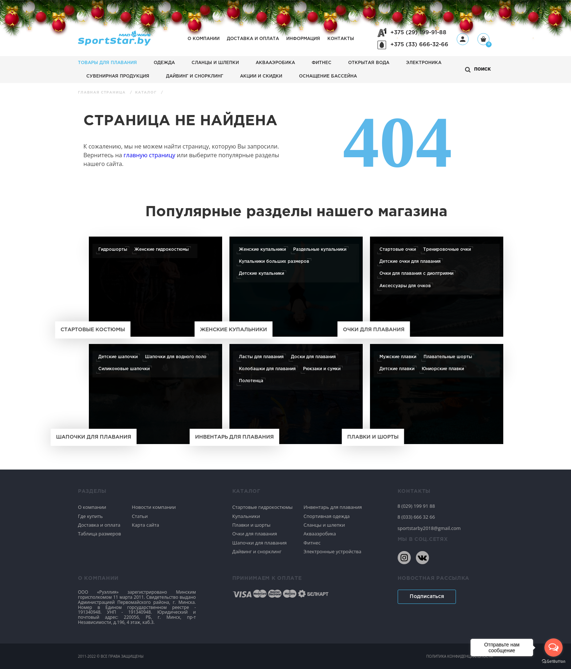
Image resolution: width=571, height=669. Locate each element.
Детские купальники (261, 274)
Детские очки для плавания (410, 262)
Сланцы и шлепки (215, 63)
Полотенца (251, 381)
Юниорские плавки (443, 369)
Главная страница (102, 92)
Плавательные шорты (448, 357)
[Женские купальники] (296, 287)
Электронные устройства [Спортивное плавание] (333, 551)
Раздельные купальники (319, 250)
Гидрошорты (112, 250)
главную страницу (149, 155)
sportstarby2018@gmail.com (429, 528)
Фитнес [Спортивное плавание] (312, 542)
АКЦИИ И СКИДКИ (261, 76)
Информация (303, 39)
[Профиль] (463, 39)
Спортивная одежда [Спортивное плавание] (327, 516)
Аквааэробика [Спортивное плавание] (320, 533)
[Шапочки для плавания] (155, 394)
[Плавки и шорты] (436, 394)
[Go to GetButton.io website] (553, 661)
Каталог (146, 92)
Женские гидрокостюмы (161, 250)
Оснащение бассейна (328, 76)
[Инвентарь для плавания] (296, 394)
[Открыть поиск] (478, 70)
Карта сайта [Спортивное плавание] (145, 525)
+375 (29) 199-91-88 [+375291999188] (418, 32)
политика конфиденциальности (459, 656)
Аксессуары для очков (405, 286)
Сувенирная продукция (117, 76)
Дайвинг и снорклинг (194, 76)
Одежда (164, 63)
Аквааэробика (275, 63)
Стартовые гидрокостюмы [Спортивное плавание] (262, 507)
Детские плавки (396, 369)
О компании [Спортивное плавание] (92, 507)
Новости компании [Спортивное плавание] (154, 507)
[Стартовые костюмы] (155, 287)
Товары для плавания (107, 63)
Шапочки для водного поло (175, 357)
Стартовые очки (397, 250)
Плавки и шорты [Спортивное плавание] (251, 525)
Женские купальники (262, 250)
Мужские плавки (397, 357)
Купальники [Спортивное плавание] (246, 516)
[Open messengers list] (553, 647)
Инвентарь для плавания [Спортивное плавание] (333, 507)
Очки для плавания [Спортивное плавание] (254, 533)
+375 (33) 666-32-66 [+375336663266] (419, 44)
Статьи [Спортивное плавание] (140, 516)
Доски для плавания (313, 357)
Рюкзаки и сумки (321, 369)
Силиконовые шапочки (124, 369)
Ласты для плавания (261, 357)
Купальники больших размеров (274, 262)
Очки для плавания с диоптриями (416, 274)
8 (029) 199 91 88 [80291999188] (416, 506)
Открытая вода (368, 63)
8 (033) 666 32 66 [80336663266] (416, 517)
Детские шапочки (118, 357)
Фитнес (321, 63)
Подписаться (427, 596)
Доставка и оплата (253, 39)
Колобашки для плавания (267, 369)
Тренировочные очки (447, 250)
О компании (204, 39)
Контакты (340, 39)
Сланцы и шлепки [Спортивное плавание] (324, 525)
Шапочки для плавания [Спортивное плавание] (259, 542)
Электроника (423, 63)
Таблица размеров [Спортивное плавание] (99, 533)
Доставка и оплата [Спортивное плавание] (99, 525)
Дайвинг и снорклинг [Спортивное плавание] (256, 551)
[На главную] (114, 43)
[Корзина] (483, 39)
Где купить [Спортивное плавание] (90, 516)
